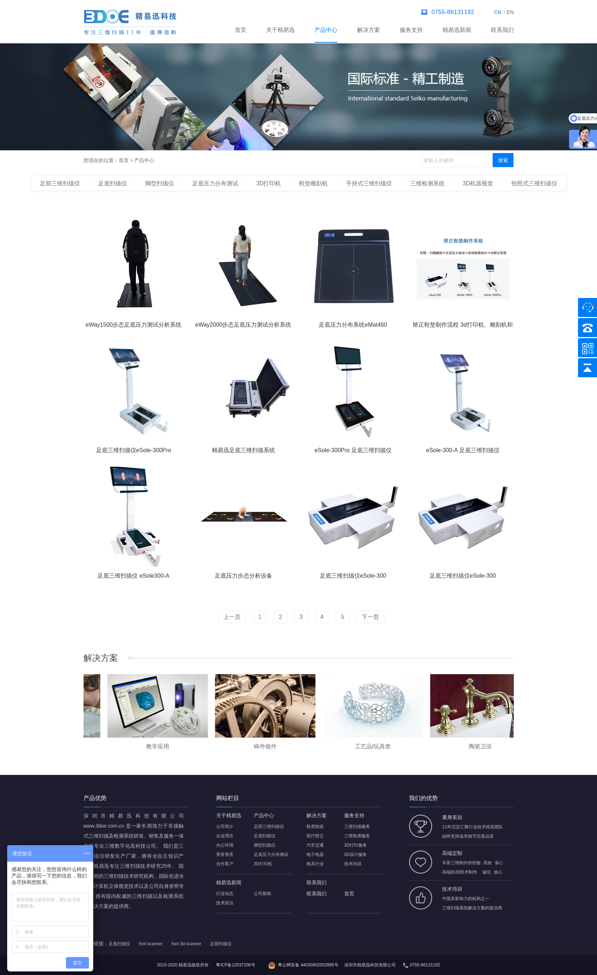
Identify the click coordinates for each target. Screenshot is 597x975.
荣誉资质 (224, 854)
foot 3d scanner (187, 943)
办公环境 (224, 845)
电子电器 (315, 854)
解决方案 (368, 30)
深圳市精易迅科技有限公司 (370, 964)
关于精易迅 (280, 30)
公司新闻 (262, 893)
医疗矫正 (315, 835)
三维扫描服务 (357, 826)
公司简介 (224, 826)
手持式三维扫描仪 (369, 183)
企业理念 (224, 835)
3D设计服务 (355, 854)
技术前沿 (224, 902)
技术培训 (352, 863)
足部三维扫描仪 (60, 183)
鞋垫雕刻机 (313, 183)
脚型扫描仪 (159, 183)
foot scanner (151, 943)
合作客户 (224, 863)
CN (497, 12)
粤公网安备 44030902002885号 (308, 964)
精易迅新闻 (456, 30)
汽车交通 (315, 845)
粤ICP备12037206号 (235, 964)
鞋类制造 (315, 826)
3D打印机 (268, 183)
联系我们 (502, 30)
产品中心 (325, 30)
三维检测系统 (427, 183)
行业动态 (224, 893)
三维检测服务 (357, 835)
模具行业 (315, 863)
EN (510, 12)
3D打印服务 (355, 845)
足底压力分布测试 (215, 183)
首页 (240, 30)
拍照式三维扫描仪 (534, 183)
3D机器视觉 (478, 183)
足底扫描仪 (112, 183)
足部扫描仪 (221, 943)
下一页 (370, 617)
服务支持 (411, 30)
